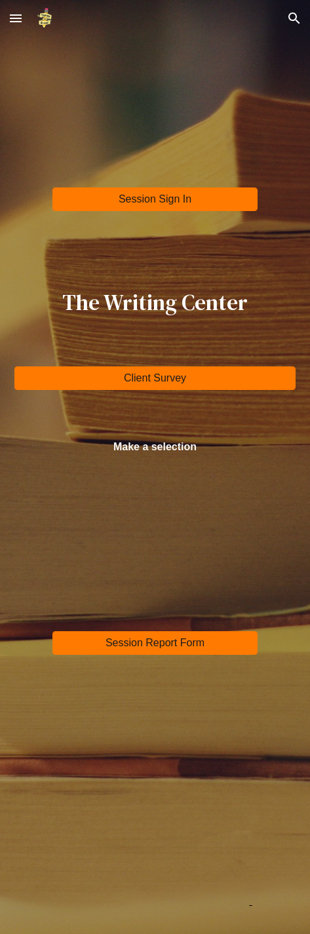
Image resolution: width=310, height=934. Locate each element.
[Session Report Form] (155, 643)
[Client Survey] (154, 378)
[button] (15, 18)
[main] (154, 302)
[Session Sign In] (155, 199)
